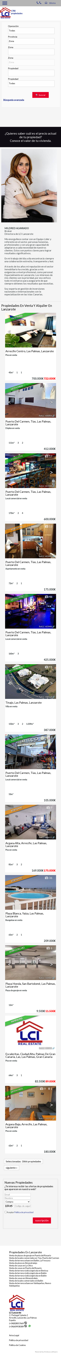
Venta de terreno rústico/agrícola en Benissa (28, 1270)
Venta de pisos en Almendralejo (23, 1263)
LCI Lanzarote (15, 1312)
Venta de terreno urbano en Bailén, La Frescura (29, 1260)
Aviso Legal (14, 1335)
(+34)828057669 (18, 1323)
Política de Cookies (17, 1345)
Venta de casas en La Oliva (21, 1265)
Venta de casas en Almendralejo (23, 1278)
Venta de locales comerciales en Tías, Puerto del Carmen (34, 1258)
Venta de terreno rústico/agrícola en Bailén (28, 1273)
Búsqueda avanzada (13, 99)
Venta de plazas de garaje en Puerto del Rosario (30, 1255)
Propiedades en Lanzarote (25, 1252)
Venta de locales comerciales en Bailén (26, 1280)
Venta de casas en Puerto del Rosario (25, 1268)
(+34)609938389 (18, 1326)
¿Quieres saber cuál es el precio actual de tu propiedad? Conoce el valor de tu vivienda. (30, 137)
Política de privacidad (23, 1212)
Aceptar (20, 1212)
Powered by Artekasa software (46, 1352)
